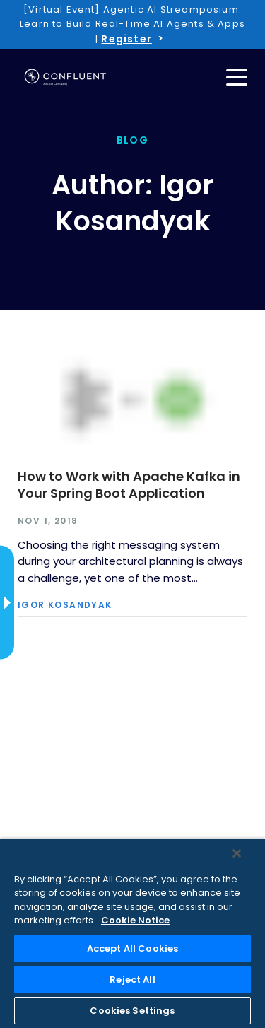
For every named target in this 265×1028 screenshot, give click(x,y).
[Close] (236, 853)
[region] (132, 933)
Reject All (132, 979)
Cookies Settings (132, 1010)
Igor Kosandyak (65, 605)
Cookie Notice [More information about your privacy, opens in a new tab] (135, 920)
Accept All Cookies (132, 948)
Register (126, 39)
